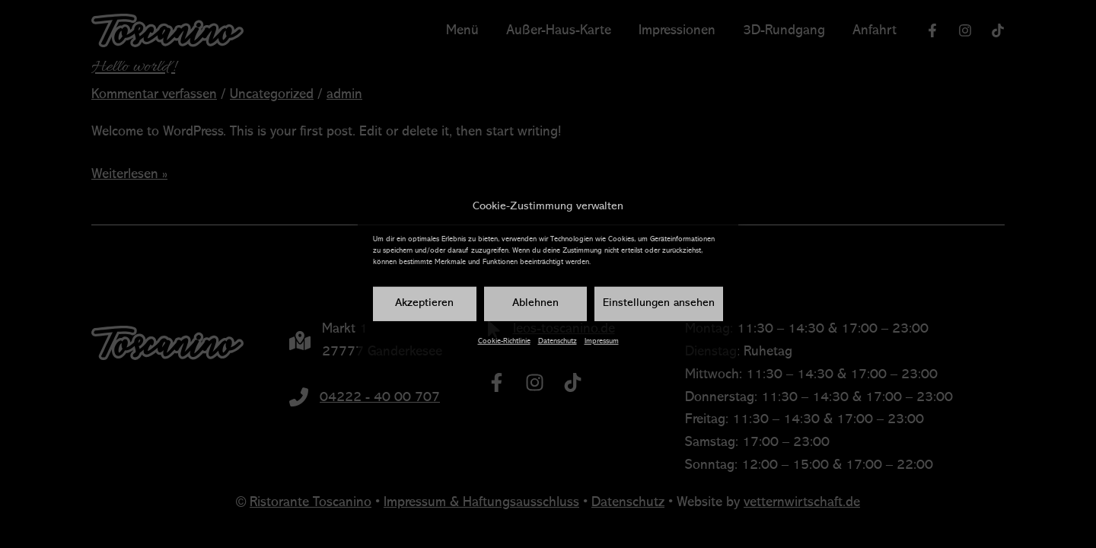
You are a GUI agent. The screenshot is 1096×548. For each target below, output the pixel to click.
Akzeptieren (424, 303)
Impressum (602, 341)
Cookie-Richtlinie (504, 341)
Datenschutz (557, 341)
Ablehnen (535, 303)
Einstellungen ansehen (659, 303)
